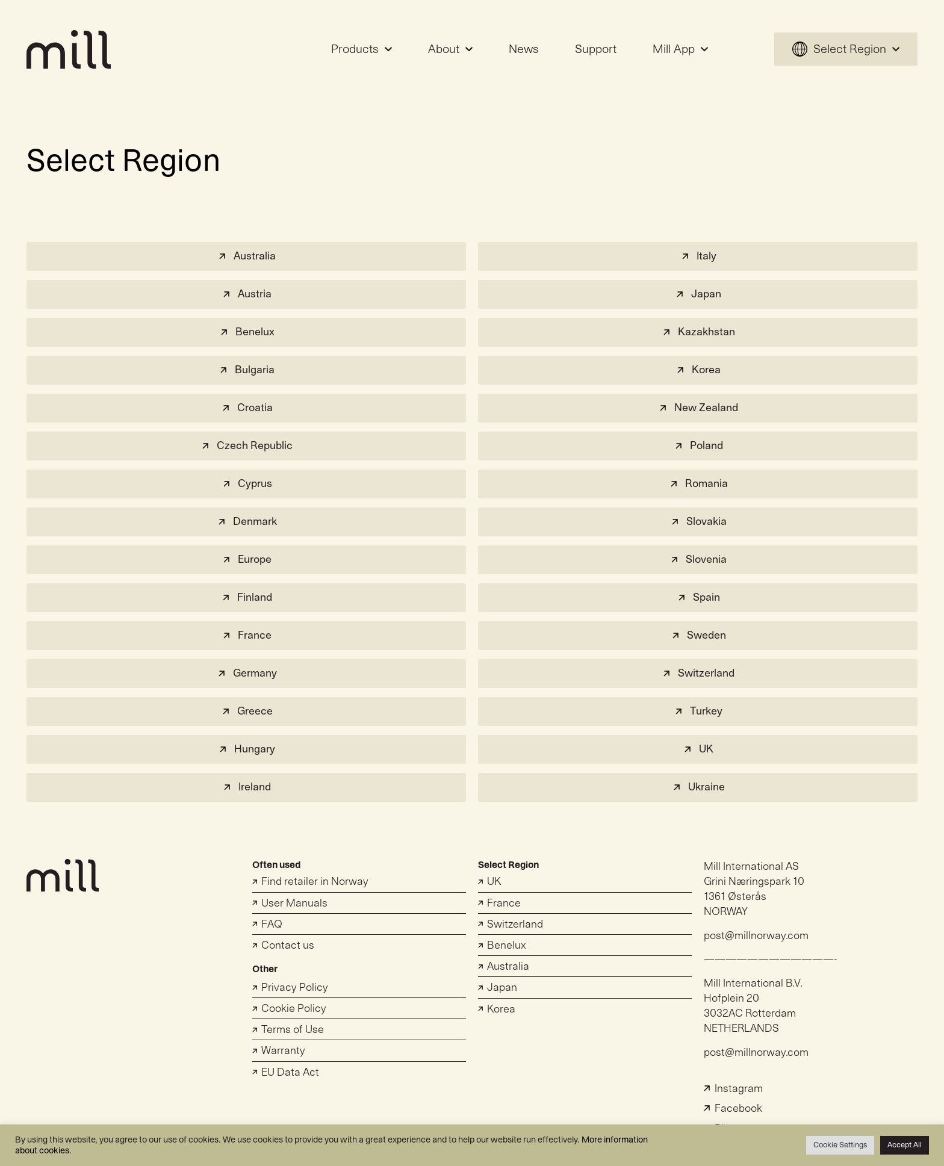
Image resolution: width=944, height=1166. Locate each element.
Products (361, 49)
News (524, 49)
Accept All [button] (904, 1145)
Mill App (680, 49)
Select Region (845, 49)
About (450, 49)
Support (595, 49)
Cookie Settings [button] (840, 1145)
